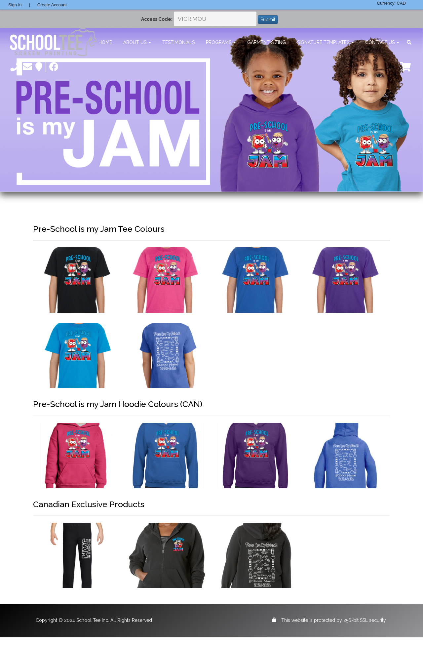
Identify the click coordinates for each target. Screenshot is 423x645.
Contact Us (382, 42)
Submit (267, 19)
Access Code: (157, 19)
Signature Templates (325, 42)
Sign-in (14, 4)
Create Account (52, 4)
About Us (137, 42)
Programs (221, 42)
